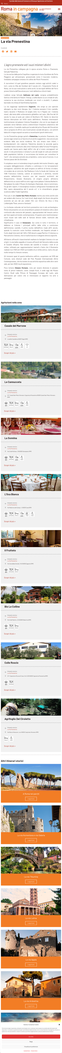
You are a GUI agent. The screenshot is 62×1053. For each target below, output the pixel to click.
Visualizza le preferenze (31, 1046)
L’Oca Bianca (12, 494)
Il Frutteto (10, 550)
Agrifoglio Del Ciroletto (18, 718)
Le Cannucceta (13, 381)
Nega (31, 1041)
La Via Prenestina (12, 336)
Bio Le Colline (12, 606)
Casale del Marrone (15, 325)
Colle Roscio (11, 662)
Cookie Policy (27, 1050)
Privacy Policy (34, 1050)
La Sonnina (11, 438)
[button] (59, 1024)
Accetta (31, 1036)
